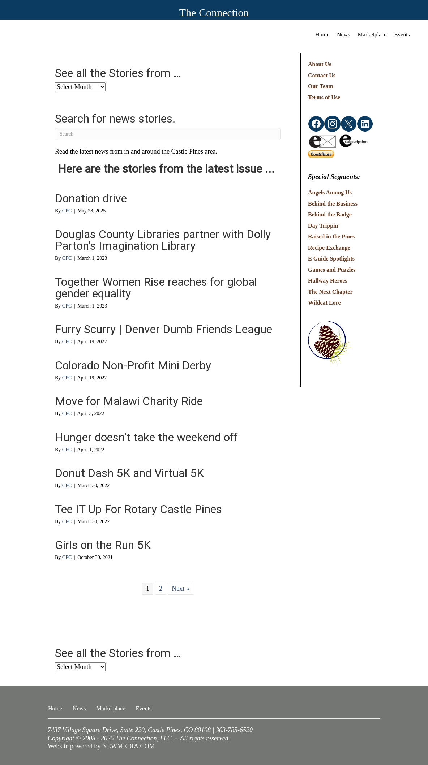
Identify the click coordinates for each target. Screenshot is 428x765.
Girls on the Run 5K (103, 545)
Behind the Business (333, 204)
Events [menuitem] (402, 34)
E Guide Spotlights (331, 258)
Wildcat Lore (324, 303)
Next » (180, 588)
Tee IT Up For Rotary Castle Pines (138, 509)
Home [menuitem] (322, 34)
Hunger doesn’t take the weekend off (146, 437)
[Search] (168, 134)
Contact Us (321, 75)
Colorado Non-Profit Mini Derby (133, 365)
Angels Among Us (330, 192)
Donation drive (91, 198)
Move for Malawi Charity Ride (129, 401)
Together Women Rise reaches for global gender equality (156, 287)
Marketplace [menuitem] (372, 34)
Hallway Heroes (327, 281)
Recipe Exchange (329, 248)
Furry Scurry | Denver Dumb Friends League (163, 329)
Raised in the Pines (331, 236)
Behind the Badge (330, 214)
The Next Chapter (330, 292)
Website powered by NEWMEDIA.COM (101, 746)
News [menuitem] (343, 34)
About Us (319, 64)
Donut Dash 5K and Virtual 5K (129, 473)
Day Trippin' (324, 226)
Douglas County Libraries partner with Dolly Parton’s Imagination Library (163, 240)
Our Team (320, 86)
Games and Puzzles (332, 270)
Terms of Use (324, 97)
